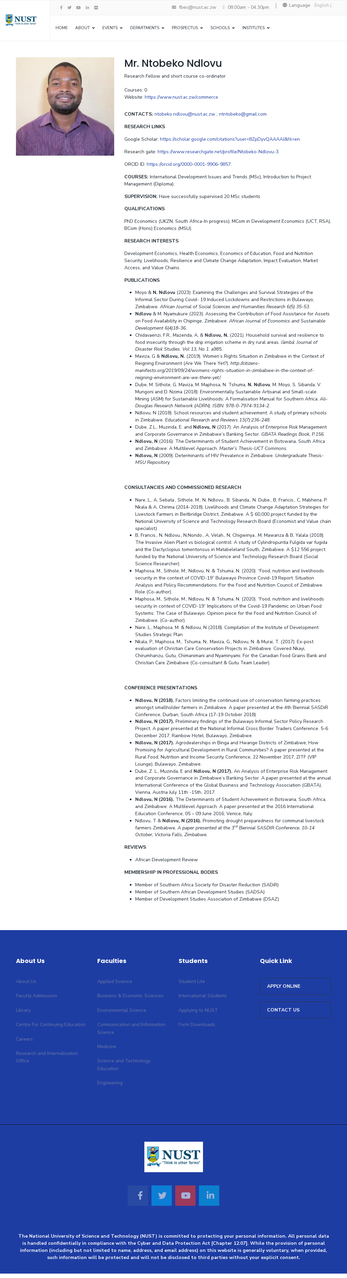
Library (23, 1014)
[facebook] (61, 8)
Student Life (192, 986)
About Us (26, 986)
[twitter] (69, 8)
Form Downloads (197, 1029)
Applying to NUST (198, 1014)
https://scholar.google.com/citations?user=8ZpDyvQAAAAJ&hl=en (230, 140)
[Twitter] (161, 1200)
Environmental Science (121, 1014)
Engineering (110, 1087)
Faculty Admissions (36, 1000)
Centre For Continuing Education (51, 1029)
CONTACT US (283, 1014)
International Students (203, 1000)
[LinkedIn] (87, 8)
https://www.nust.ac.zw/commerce (182, 98)
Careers (24, 1043)
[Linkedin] (209, 1200)
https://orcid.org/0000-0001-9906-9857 (189, 165)
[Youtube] (78, 8)
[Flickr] (96, 8)
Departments (144, 28)
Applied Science (114, 986)
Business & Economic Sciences (130, 1000)
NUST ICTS (139, 1274)
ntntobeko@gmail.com (244, 115)
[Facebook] (138, 1200)
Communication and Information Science (131, 1033)
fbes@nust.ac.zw (197, 7)
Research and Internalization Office (47, 1062)
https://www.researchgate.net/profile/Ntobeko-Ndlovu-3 (219, 153)
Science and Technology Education (123, 1069)
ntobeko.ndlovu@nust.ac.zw (185, 115)
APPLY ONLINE (283, 991)
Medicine (106, 1051)
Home (62, 28)
